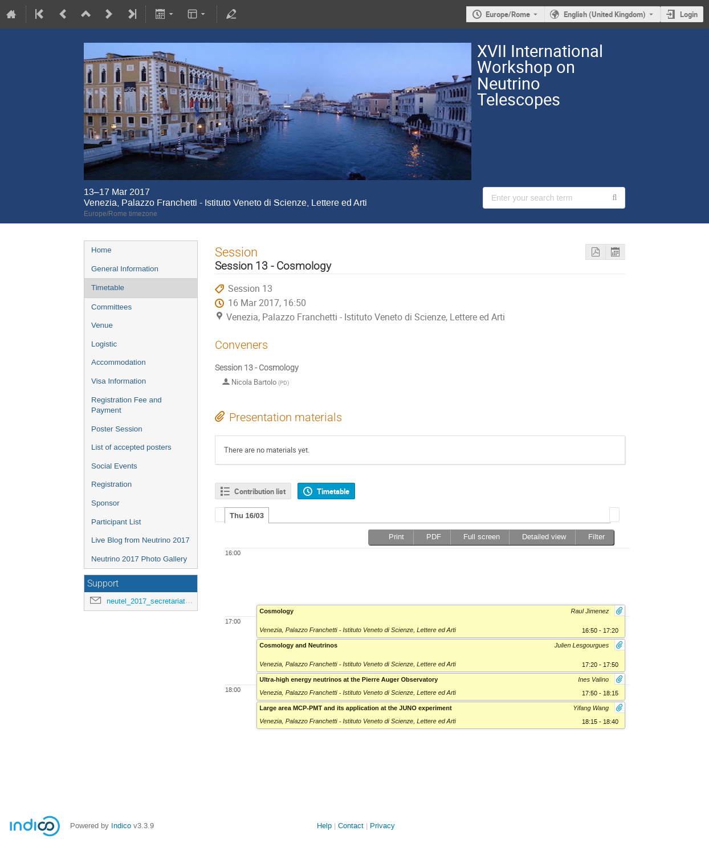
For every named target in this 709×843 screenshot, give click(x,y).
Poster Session (116, 429)
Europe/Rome (508, 14)
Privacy (382, 825)
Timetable (107, 287)
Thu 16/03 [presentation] (247, 515)
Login (689, 14)
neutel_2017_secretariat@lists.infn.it (167, 601)
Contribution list (260, 491)
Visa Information (118, 381)
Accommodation (118, 362)
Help (324, 825)
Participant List (116, 522)
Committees (111, 307)
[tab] (247, 515)
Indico (121, 825)
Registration (111, 484)
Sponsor (105, 503)
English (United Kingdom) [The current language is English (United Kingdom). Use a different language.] (605, 14)
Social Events (114, 466)
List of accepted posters (131, 447)
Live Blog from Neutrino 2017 (140, 540)
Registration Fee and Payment (126, 405)
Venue (102, 325)
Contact (351, 825)
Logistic (104, 344)
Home (101, 250)
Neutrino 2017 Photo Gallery (139, 559)
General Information (124, 268)
